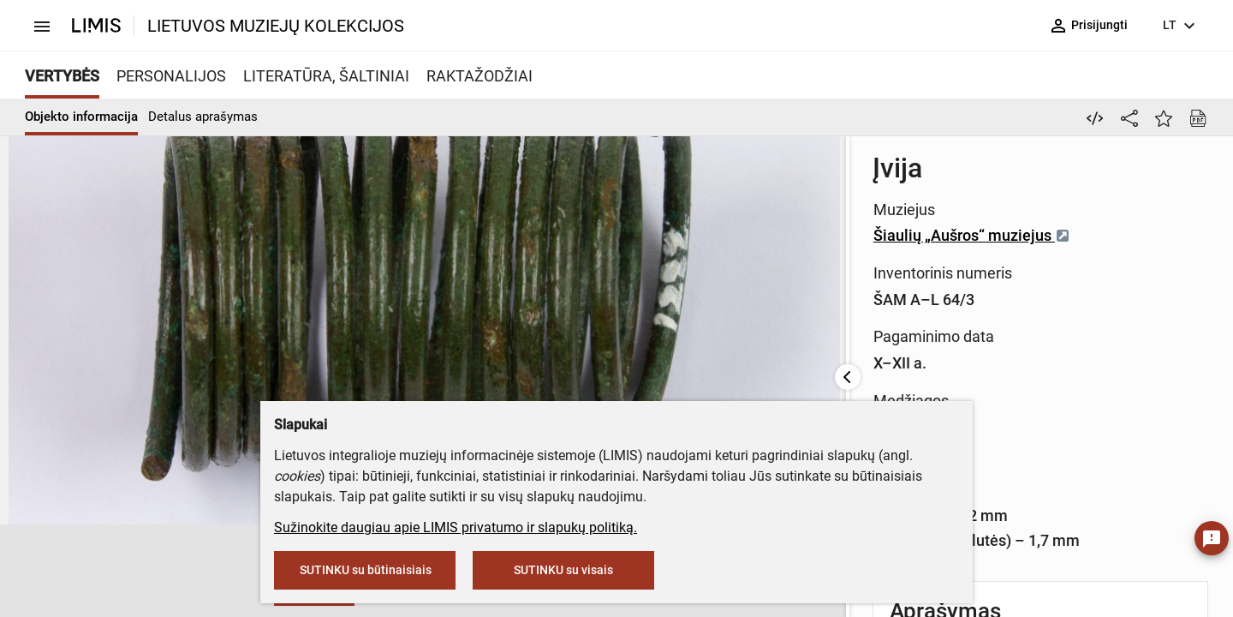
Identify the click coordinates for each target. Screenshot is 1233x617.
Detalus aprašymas (203, 116)
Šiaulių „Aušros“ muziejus (802, 216)
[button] (52, 571)
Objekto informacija (81, 116)
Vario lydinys (748, 330)
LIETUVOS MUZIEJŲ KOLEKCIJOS (275, 25)
